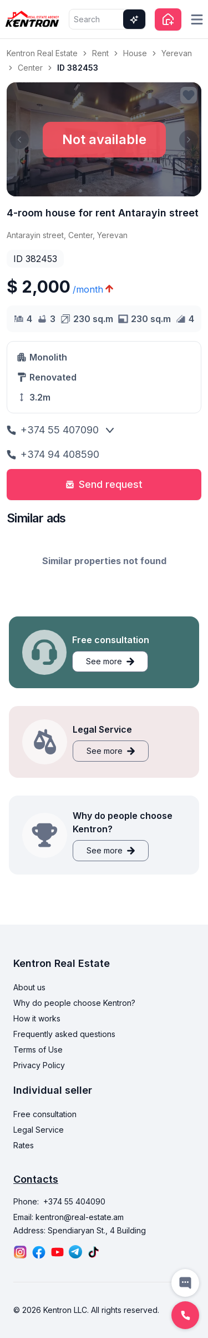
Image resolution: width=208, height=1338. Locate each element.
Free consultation (45, 1114)
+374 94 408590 (53, 454)
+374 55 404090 (74, 1201)
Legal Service (38, 1129)
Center (30, 67)
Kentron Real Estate (42, 53)
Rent (100, 53)
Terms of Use (38, 1049)
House (135, 53)
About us (29, 987)
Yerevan (176, 53)
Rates (23, 1145)
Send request (104, 484)
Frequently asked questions (64, 1034)
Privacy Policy (39, 1065)
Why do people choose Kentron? (74, 1003)
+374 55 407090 (53, 430)
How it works (36, 1018)
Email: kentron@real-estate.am (68, 1217)
